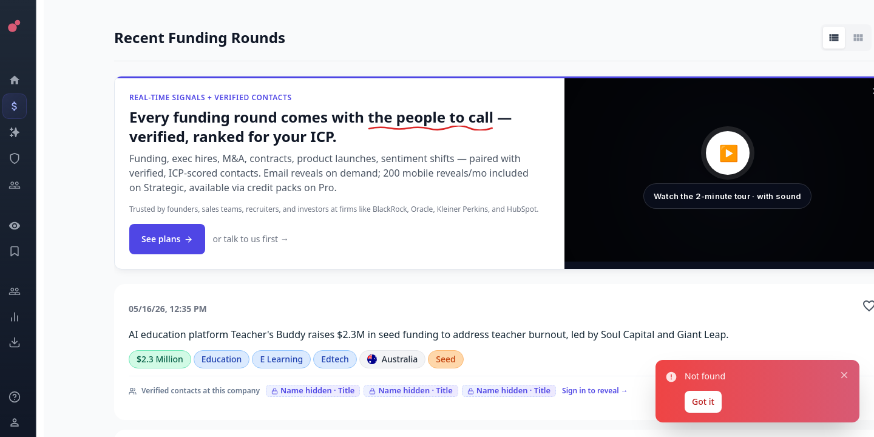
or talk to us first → (250, 239)
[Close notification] (844, 375)
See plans (167, 239)
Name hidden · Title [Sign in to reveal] (312, 390)
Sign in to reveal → (595, 390)
